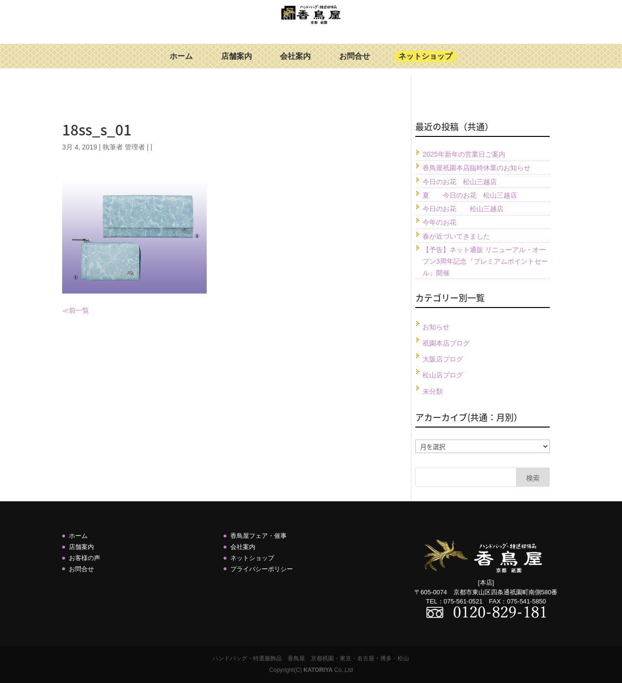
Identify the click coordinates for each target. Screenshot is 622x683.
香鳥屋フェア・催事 (258, 535)
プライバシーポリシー (261, 569)
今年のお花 (439, 222)
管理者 (135, 147)
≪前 (69, 310)
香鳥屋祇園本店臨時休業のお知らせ (476, 168)
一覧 (82, 310)
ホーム (181, 63)
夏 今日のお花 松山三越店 (470, 195)
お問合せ (354, 63)
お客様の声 (84, 558)
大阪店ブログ (443, 359)
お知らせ (436, 327)
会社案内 (295, 63)
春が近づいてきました (456, 236)
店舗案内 (236, 63)
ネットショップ (425, 63)
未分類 (433, 391)
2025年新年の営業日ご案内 (464, 154)
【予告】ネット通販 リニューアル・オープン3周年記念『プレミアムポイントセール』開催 (485, 261)
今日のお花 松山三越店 (460, 182)
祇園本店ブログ (446, 343)
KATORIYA (318, 670)
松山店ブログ (443, 375)
